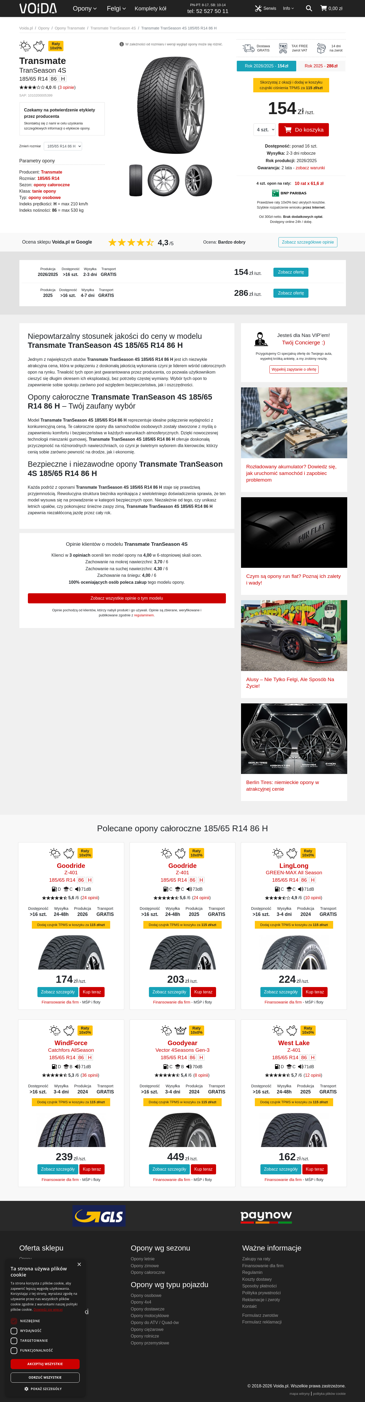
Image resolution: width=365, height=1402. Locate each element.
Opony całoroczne (148, 1272)
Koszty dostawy (257, 1279)
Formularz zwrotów (260, 1315)
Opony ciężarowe (147, 1329)
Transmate (51, 172)
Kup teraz (92, 992)
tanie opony (44, 191)
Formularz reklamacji (262, 1322)
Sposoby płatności (259, 1286)
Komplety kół (150, 8)
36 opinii (90, 1075)
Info (288, 8)
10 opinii (313, 897)
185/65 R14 (48, 178)
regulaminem (144, 615)
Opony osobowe (146, 1295)
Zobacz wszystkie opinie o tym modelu (127, 598)
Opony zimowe (145, 1265)
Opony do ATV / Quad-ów (155, 1322)
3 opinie (66, 87)
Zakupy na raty (256, 1259)
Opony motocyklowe (150, 1315)
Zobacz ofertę (291, 272)
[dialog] (45, 1328)
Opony (85, 8)
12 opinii (313, 1075)
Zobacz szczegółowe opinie (308, 242)
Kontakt (249, 1306)
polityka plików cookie (329, 1394)
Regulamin (252, 1272)
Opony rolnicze (145, 1336)
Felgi (117, 8)
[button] (45, 1388)
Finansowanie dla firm (60, 1002)
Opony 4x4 (141, 1302)
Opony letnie (143, 1259)
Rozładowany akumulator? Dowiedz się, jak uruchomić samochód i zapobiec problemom (291, 473)
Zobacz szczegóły (58, 992)
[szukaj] (309, 8)
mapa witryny (300, 1394)
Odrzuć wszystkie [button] (45, 1377)
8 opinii (201, 1075)
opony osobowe (44, 197)
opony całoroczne (52, 185)
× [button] (79, 1265)
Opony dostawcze (148, 1309)
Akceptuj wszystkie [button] (45, 1364)
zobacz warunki (310, 168)
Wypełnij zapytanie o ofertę (294, 369)
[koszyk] (331, 8)
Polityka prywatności (261, 1293)
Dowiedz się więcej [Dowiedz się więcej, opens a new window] (48, 1309)
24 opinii (90, 897)
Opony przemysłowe (150, 1343)
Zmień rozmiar (30, 146)
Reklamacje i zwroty (261, 1299)
